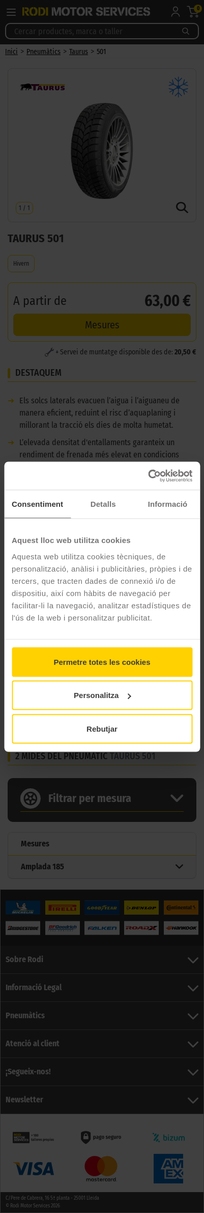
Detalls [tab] (103, 504)
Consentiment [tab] (37, 504)
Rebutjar (102, 728)
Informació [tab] (168, 504)
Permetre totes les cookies (101, 661)
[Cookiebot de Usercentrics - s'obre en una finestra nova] (147, 475)
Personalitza (102, 695)
